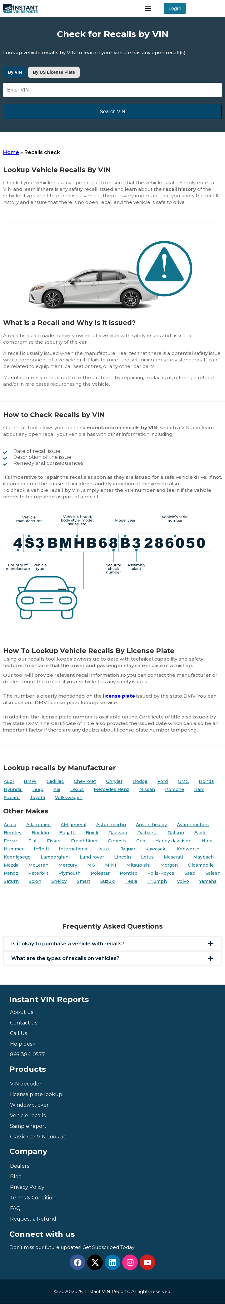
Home (11, 152)
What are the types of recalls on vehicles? (65, 958)
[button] (148, 8)
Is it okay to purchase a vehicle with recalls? (67, 944)
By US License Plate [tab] (54, 72)
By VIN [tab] (15, 72)
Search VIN (112, 111)
